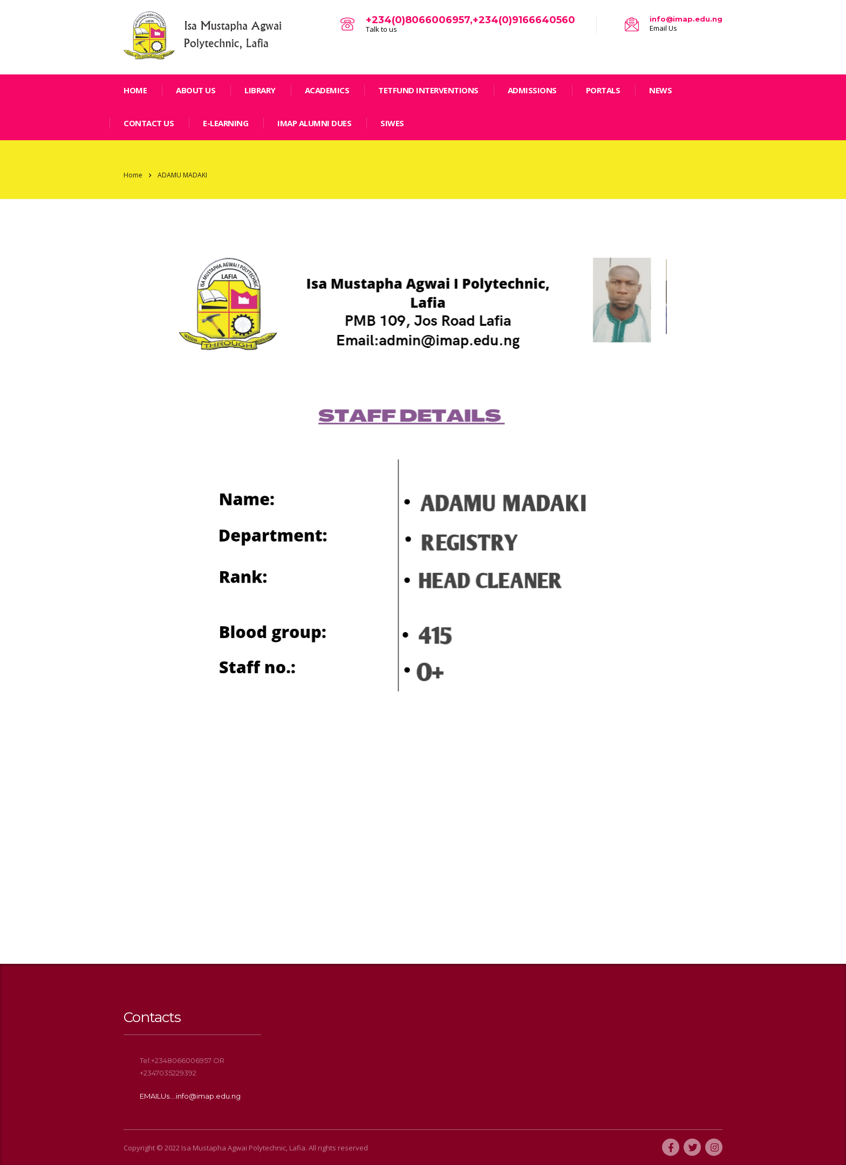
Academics (327, 90)
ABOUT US (195, 90)
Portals (603, 90)
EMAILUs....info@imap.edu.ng (190, 1096)
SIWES (392, 123)
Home (133, 175)
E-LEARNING (225, 123)
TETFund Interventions (428, 90)
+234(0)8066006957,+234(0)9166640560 (470, 20)
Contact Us (149, 123)
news (660, 90)
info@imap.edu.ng (686, 19)
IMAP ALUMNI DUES (314, 123)
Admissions (532, 90)
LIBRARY (260, 90)
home (135, 90)
